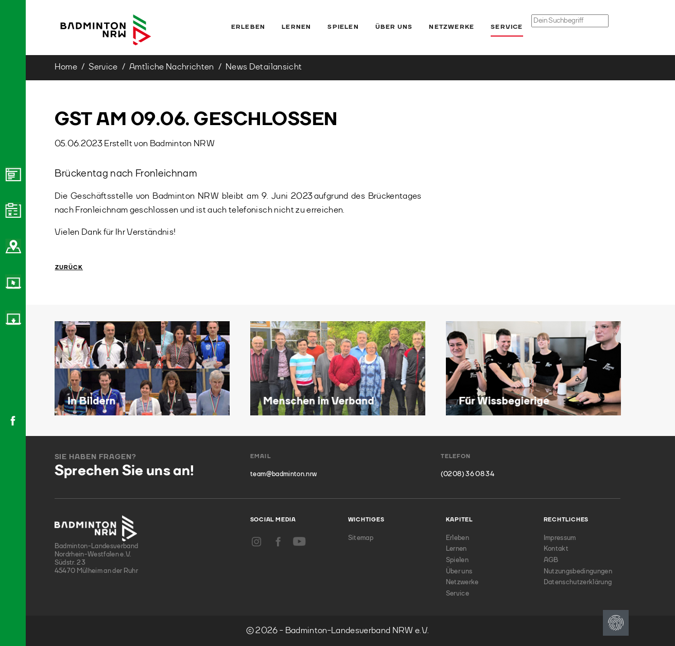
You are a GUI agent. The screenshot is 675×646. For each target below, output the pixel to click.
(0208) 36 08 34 (467, 474)
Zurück (69, 268)
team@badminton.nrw (283, 474)
